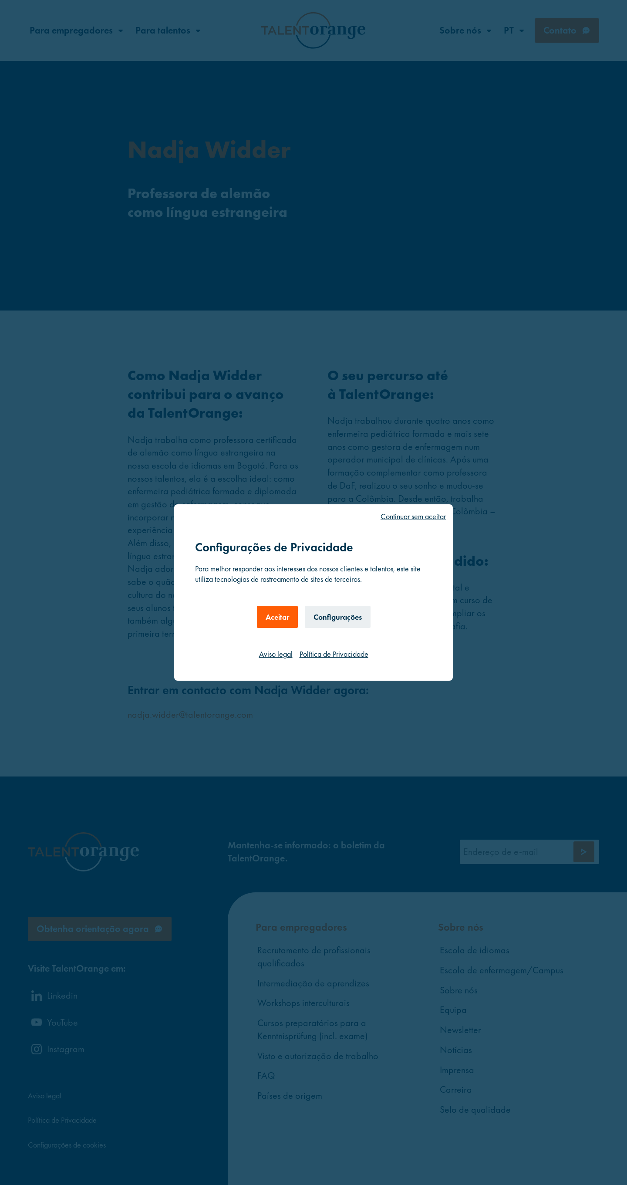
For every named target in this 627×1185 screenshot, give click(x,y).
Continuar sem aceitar (413, 516)
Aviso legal (276, 654)
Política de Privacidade (334, 654)
